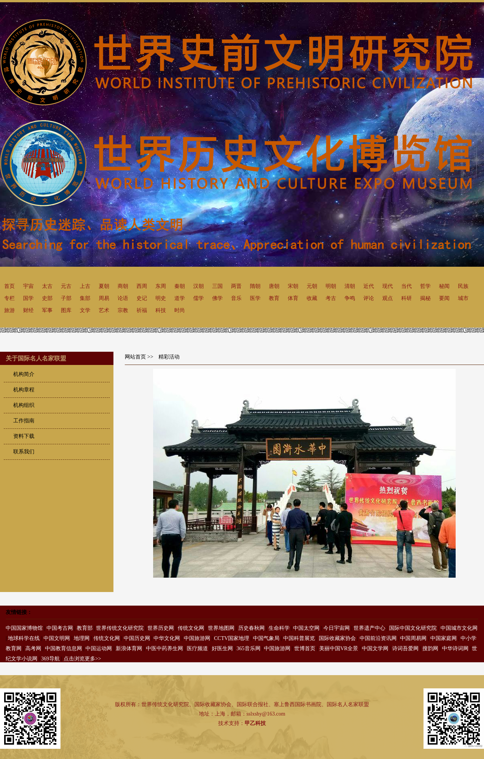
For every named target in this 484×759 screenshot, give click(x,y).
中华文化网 (167, 638)
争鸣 (349, 298)
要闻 (444, 298)
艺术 (104, 310)
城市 (463, 298)
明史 (160, 298)
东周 (160, 286)
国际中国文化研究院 (413, 628)
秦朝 (179, 286)
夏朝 (104, 286)
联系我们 (23, 451)
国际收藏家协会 (337, 638)
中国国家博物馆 (24, 628)
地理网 (82, 638)
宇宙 (28, 286)
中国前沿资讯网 (378, 638)
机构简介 (23, 374)
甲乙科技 (255, 723)
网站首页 (135, 357)
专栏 (9, 298)
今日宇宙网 (336, 628)
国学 (28, 298)
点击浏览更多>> (82, 659)
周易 (104, 298)
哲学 (425, 286)
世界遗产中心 (369, 628)
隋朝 (255, 286)
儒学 (198, 298)
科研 (406, 298)
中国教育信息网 (63, 648)
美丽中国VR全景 (338, 648)
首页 (9, 286)
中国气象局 (266, 638)
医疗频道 (197, 648)
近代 (368, 286)
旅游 (9, 310)
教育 (274, 298)
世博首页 (304, 648)
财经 (28, 310)
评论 (368, 298)
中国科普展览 (299, 638)
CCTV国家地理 (231, 638)
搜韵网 (430, 648)
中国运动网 (98, 648)
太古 (47, 286)
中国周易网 (413, 638)
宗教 (123, 310)
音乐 (236, 298)
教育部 (85, 628)
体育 (293, 298)
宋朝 (293, 286)
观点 (387, 298)
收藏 (312, 298)
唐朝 (274, 286)
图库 (66, 310)
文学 (85, 310)
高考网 (33, 648)
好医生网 (222, 648)
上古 (85, 286)
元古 (66, 286)
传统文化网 (191, 628)
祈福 (142, 310)
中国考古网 (60, 628)
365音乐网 (249, 648)
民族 (463, 286)
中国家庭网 (443, 638)
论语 (123, 298)
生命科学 (279, 628)
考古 (331, 298)
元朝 (312, 286)
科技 (160, 310)
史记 (142, 298)
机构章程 (23, 390)
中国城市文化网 (459, 628)
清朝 (349, 286)
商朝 (123, 286)
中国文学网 (375, 648)
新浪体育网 (129, 648)
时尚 (179, 310)
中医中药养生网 (164, 648)
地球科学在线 (24, 638)
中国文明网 (56, 638)
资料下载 (23, 436)
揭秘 (425, 298)
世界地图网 (221, 628)
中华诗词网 (455, 648)
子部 (66, 298)
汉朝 (198, 286)
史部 (47, 298)
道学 (179, 298)
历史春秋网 (251, 628)
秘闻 (444, 286)
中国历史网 (137, 638)
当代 (406, 286)
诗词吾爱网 (405, 648)
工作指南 (23, 421)
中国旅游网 (197, 638)
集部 (85, 298)
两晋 (236, 286)
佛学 (217, 298)
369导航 (50, 659)
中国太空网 (306, 628)
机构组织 (23, 405)
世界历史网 (160, 628)
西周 (142, 286)
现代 (387, 286)
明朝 (331, 286)
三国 (217, 286)
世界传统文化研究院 (120, 628)
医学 (255, 298)
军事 (47, 310)
